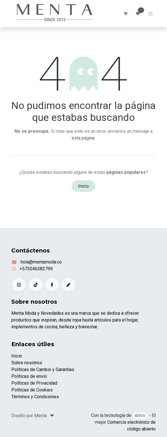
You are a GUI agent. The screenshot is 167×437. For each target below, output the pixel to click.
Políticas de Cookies (32, 390)
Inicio (83, 186)
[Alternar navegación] (150, 13)
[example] (68, 285)
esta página (83, 138)
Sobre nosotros (26, 362)
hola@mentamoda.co (41, 262)
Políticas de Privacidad (34, 383)
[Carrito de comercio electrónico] (125, 13)
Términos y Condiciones (35, 396)
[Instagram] (19, 285)
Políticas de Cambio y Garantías (42, 369)
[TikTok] (35, 285)
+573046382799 (36, 268)
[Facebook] (52, 285)
